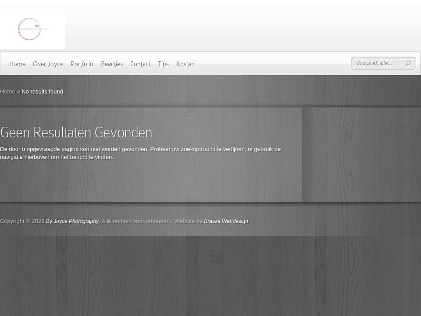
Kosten (185, 64)
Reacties (112, 64)
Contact (140, 64)
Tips (163, 64)
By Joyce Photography (72, 221)
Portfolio (82, 64)
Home (17, 64)
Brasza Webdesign (226, 221)
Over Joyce (48, 64)
